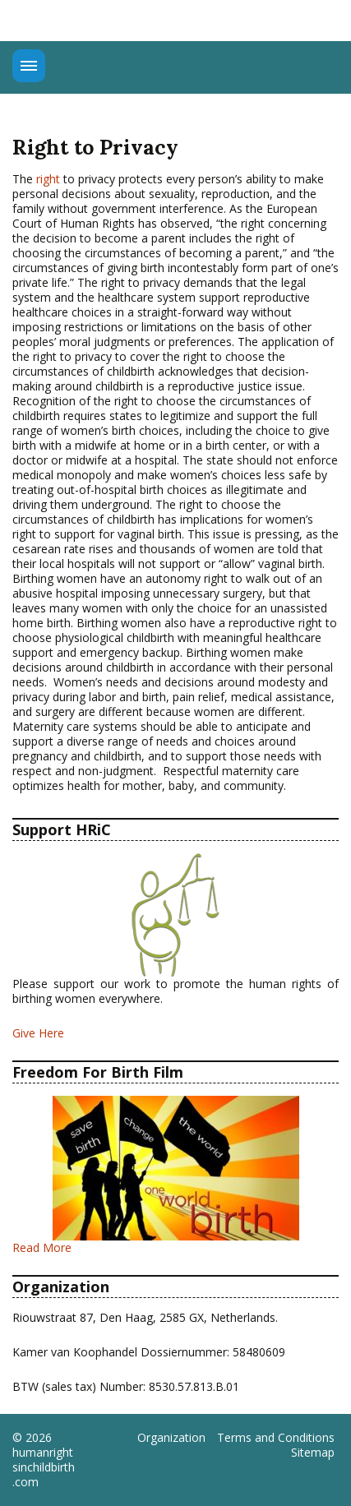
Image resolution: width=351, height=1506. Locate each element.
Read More (42, 1247)
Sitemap (313, 1452)
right (48, 179)
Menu (28, 65)
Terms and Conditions (276, 1437)
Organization (171, 1437)
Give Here (38, 1033)
